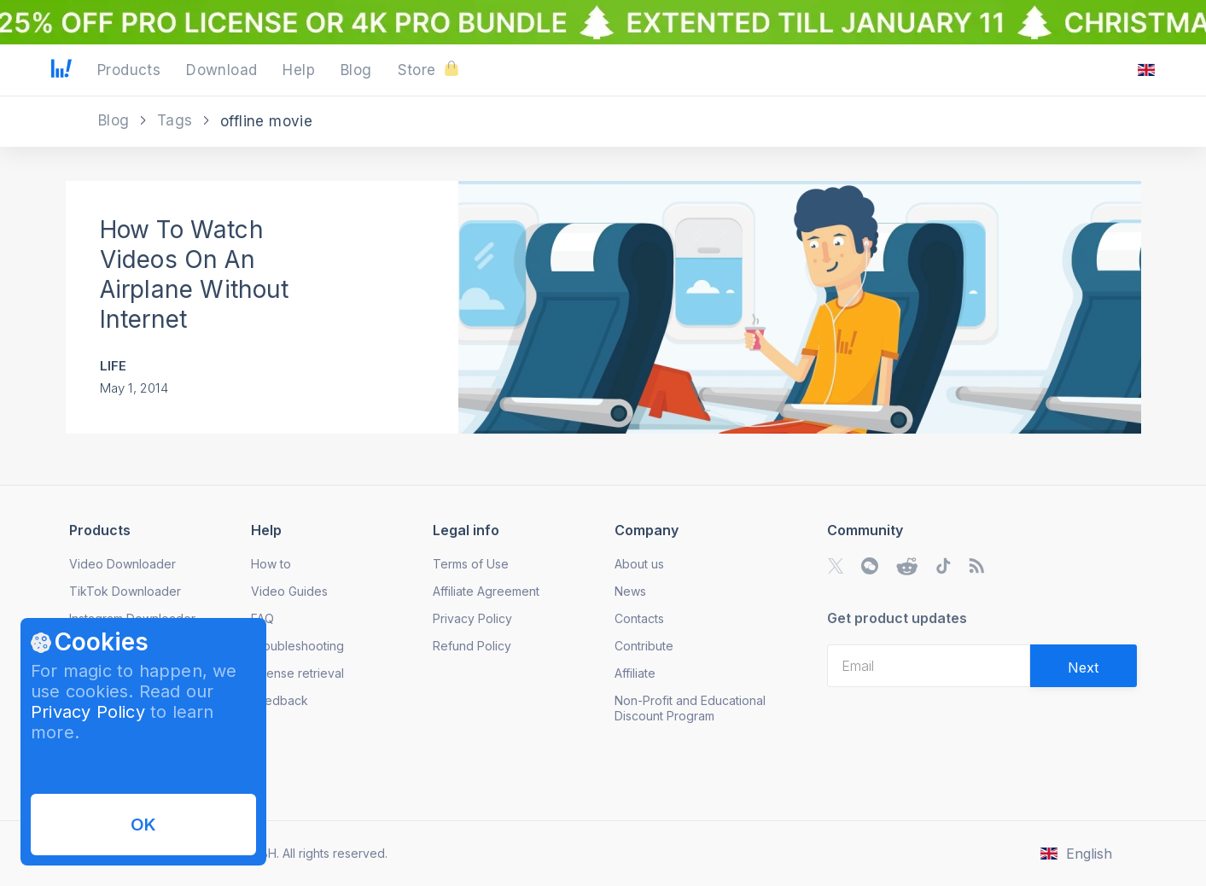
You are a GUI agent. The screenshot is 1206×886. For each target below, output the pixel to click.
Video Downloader (122, 564)
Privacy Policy (88, 712)
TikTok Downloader (125, 591)
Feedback (279, 700)
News (630, 591)
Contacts (639, 618)
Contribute (644, 645)
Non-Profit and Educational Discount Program (690, 708)
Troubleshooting (297, 645)
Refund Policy (472, 645)
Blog (116, 120)
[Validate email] (1083, 665)
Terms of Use (471, 564)
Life (113, 366)
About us (639, 564)
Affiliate (635, 673)
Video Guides (289, 591)
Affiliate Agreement (486, 591)
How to (271, 564)
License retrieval (297, 673)
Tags (177, 120)
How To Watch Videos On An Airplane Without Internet (194, 274)
